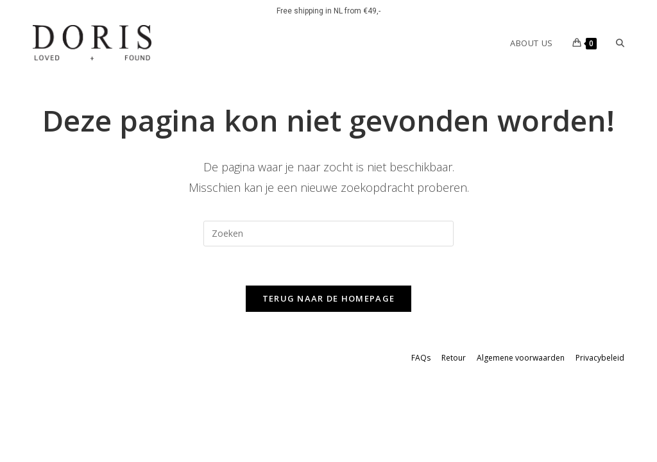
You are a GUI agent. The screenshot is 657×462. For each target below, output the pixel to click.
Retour (453, 357)
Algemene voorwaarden (521, 357)
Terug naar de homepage (328, 298)
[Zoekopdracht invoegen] (328, 233)
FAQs (421, 357)
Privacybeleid (600, 357)
